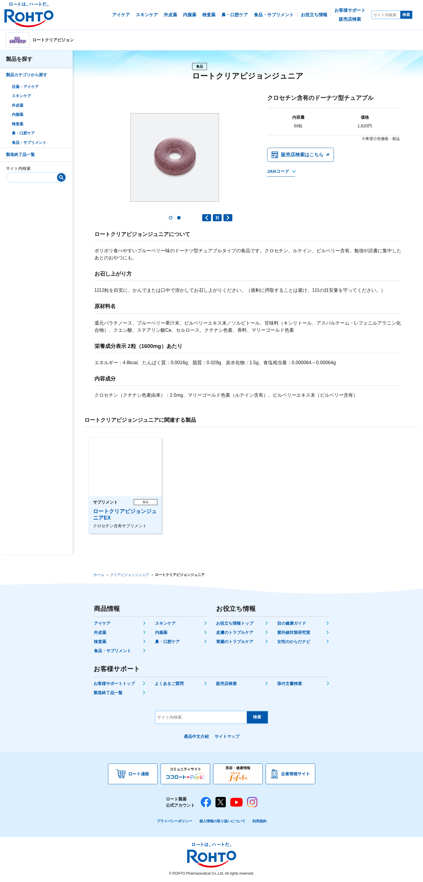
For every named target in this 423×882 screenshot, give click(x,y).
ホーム (99, 575)
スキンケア (21, 96)
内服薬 (17, 114)
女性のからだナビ (293, 641)
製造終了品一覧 (20, 154)
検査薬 (17, 124)
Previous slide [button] (206, 217)
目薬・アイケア (25, 86)
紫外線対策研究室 (293, 632)
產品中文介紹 (196, 736)
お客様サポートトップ (114, 683)
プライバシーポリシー (174, 821)
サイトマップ (227, 736)
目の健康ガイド (291, 623)
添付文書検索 (289, 683)
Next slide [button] (227, 217)
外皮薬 (17, 105)
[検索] (61, 177)
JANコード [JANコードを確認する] (278, 171)
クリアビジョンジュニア (129, 575)
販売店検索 (226, 683)
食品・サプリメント (29, 142)
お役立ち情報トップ (234, 623)
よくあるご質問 (169, 683)
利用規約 (259, 821)
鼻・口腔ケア (23, 133)
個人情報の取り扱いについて (222, 821)
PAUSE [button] (217, 217)
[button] (170, 217)
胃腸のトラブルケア (234, 641)
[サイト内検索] (386, 15)
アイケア (102, 623)
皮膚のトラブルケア (234, 632)
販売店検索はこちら (302, 154)
